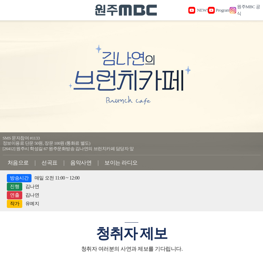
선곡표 (49, 163)
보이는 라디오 (121, 163)
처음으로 (18, 163)
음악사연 (80, 163)
